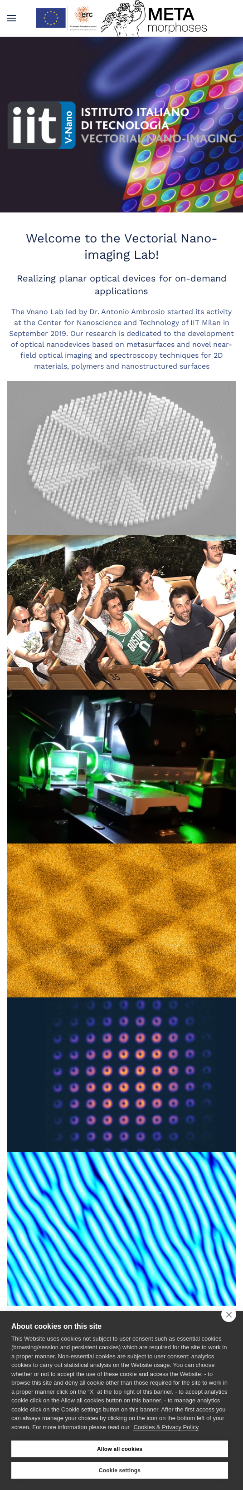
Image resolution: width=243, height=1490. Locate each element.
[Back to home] (121, 18)
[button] (11, 18)
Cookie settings (120, 1470)
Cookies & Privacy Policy (166, 1427)
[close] (228, 1314)
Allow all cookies (119, 1449)
